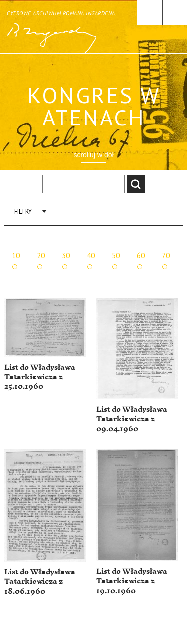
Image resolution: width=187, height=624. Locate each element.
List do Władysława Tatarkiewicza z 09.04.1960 (131, 419)
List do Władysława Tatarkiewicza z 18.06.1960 (39, 581)
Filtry (23, 211)
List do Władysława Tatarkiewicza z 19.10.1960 (131, 581)
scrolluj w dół (93, 155)
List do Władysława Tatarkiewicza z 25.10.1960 (39, 377)
